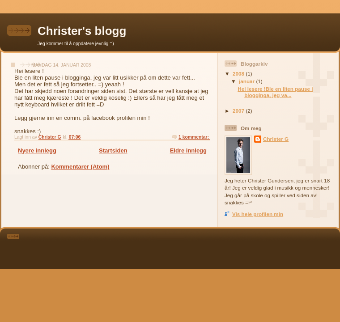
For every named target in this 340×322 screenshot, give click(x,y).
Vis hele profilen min (257, 214)
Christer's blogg (82, 31)
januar (247, 81)
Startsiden (113, 150)
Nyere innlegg (37, 150)
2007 (239, 111)
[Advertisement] (182, 247)
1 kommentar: (194, 137)
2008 (239, 73)
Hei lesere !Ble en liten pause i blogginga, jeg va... (275, 92)
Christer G (276, 139)
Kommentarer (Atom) (80, 166)
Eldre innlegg (188, 150)
